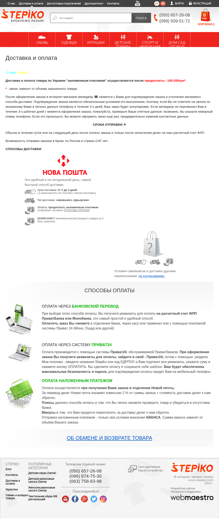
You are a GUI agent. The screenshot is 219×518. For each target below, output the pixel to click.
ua (156, 3)
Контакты (113, 3)
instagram (110, 497)
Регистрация (202, 3)
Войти (179, 3)
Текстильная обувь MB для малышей (45, 501)
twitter (100, 497)
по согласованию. (152, 276)
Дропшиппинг (93, 3)
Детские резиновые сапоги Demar (46, 483)
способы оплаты (76, 210)
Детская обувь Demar (42, 475)
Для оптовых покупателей (64, 3)
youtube (72, 497)
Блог (9, 469)
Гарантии (12, 489)
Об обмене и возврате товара (109, 438)
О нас (11, 3)
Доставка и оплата (31, 3)
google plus (91, 499)
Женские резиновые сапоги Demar (46, 492)
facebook (82, 497)
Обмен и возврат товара (11, 498)
